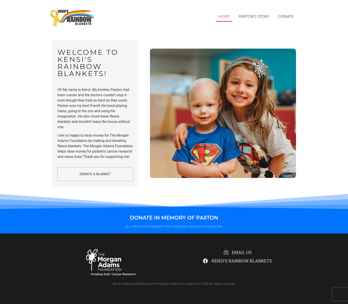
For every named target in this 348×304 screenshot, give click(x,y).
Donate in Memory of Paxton (174, 218)
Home (224, 16)
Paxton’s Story (254, 16)
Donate (286, 16)
